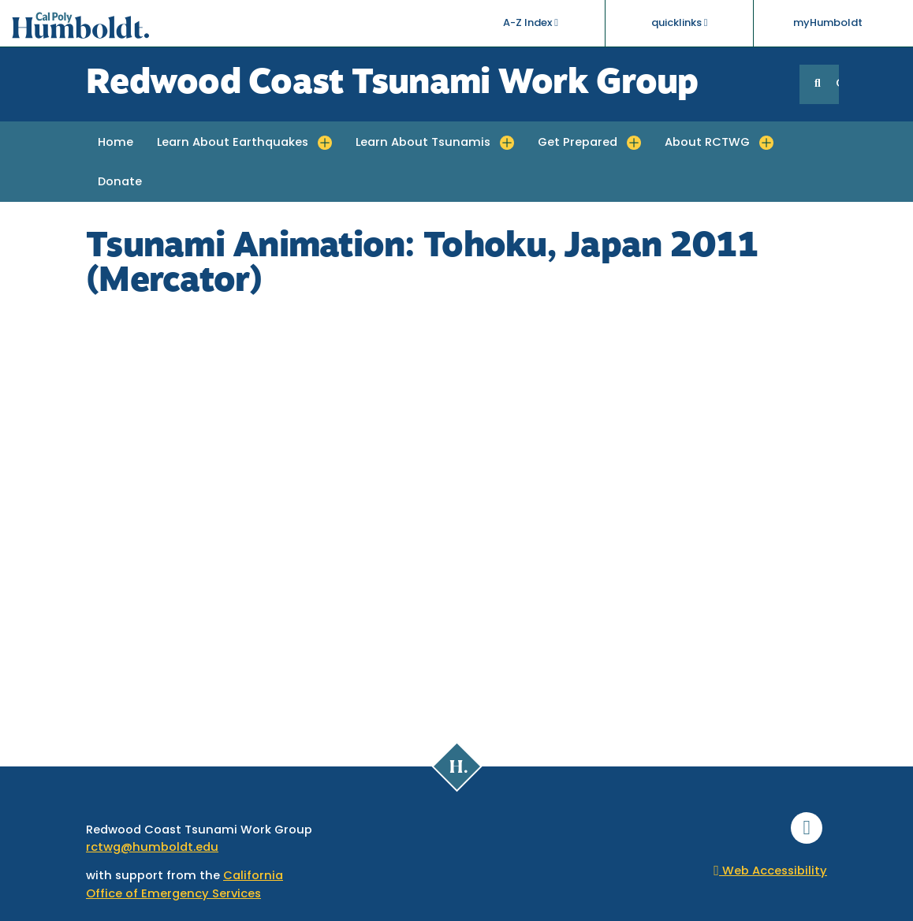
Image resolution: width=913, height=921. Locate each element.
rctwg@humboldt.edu (152, 848)
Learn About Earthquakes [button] (232, 143)
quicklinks (679, 22)
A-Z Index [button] (530, 22)
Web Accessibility (770, 872)
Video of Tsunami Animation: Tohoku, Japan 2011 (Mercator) (456, 515)
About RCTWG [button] (707, 143)
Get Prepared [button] (577, 143)
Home (115, 143)
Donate (120, 182)
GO (837, 84)
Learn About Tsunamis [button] (423, 143)
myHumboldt (828, 23)
